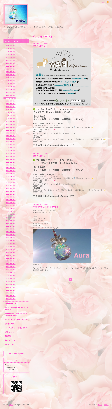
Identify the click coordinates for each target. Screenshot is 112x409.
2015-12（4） (11, 240)
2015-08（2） (11, 252)
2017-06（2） (11, 203)
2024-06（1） (11, 72)
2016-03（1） (11, 235)
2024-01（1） (11, 77)
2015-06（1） (11, 258)
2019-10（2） (11, 147)
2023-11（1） (11, 80)
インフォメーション (11, 41)
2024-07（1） (11, 69)
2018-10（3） (11, 171)
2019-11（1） (11, 144)
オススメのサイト (11, 340)
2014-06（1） (11, 290)
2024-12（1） (11, 63)
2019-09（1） (11, 150)
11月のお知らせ (39, 46)
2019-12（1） (11, 141)
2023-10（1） (11, 83)
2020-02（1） (11, 136)
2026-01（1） (11, 45)
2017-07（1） (11, 200)
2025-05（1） (11, 57)
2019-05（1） (11, 156)
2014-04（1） (11, 293)
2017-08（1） (11, 197)
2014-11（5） (11, 275)
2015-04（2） (11, 261)
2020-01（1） (11, 139)
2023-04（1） (11, 89)
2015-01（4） (11, 269)
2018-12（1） (11, 168)
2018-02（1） (11, 179)
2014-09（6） (11, 281)
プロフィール (9, 344)
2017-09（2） (11, 194)
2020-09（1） (11, 124)
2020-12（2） (11, 118)
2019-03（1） (11, 159)
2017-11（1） (11, 188)
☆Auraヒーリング (11, 303)
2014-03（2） (11, 296)
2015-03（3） (11, 264)
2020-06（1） (11, 130)
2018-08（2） (11, 173)
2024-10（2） (11, 66)
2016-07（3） (11, 226)
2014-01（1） (11, 299)
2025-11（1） (11, 48)
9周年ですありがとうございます (45, 207)
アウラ (11, 405)
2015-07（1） (11, 255)
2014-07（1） (11, 287)
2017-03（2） (11, 211)
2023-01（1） (11, 95)
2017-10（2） (11, 191)
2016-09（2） (11, 223)
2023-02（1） (11, 92)
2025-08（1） (11, 54)
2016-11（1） (11, 217)
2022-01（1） (11, 107)
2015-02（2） (11, 267)
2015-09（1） (11, 249)
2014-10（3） (11, 278)
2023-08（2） (11, 86)
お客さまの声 (9, 324)
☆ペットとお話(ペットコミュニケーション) (16, 308)
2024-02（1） (11, 75)
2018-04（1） (11, 176)
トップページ (9, 37)
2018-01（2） (11, 182)
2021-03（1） (11, 112)
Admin (106, 405)
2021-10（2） (11, 109)
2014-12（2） (11, 272)
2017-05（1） (11, 205)
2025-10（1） (11, 51)
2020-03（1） (11, 133)
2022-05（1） (11, 101)
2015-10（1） (11, 246)
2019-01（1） (11, 165)
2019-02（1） (11, 162)
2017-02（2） (11, 214)
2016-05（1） (11, 232)
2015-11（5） (11, 243)
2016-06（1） (11, 229)
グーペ (100, 405)
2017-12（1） (11, 185)
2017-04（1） (11, 208)
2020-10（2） (11, 121)
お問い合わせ (9, 332)
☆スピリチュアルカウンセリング (16, 320)
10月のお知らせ (39, 156)
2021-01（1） (11, 115)
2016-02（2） (11, 237)
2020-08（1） (11, 127)
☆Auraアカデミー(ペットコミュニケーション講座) (16, 314)
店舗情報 (8, 336)
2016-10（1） (11, 220)
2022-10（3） (11, 98)
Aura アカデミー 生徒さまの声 (16, 328)
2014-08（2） (11, 284)
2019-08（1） (11, 153)
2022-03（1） (11, 104)
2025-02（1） (11, 60)
